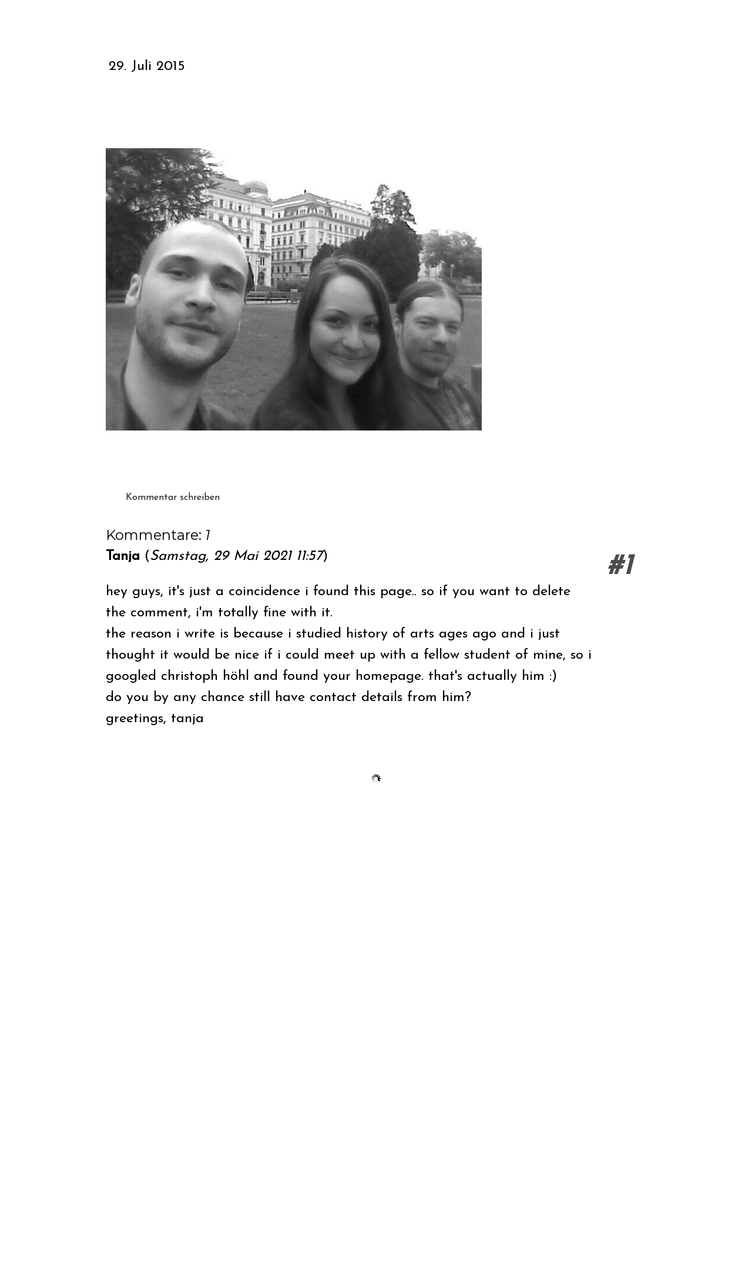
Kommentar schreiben (173, 497)
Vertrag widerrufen (142, 1243)
